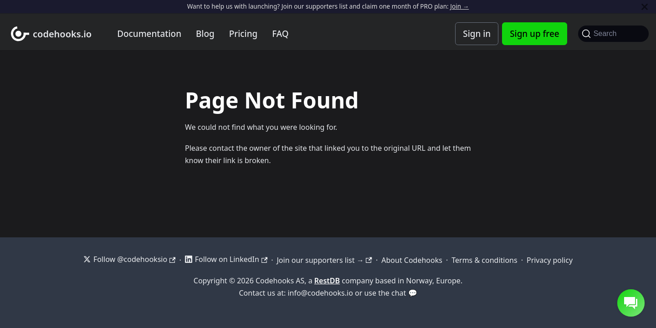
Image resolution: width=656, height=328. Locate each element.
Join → (459, 6)
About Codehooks (411, 260)
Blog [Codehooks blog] (205, 34)
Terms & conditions (484, 260)
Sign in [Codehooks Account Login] (477, 34)
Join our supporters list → (324, 260)
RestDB (327, 281)
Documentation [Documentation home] (149, 34)
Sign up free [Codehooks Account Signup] (534, 34)
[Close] (644, 6)
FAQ (280, 34)
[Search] (613, 34)
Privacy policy (550, 260)
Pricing (243, 34)
